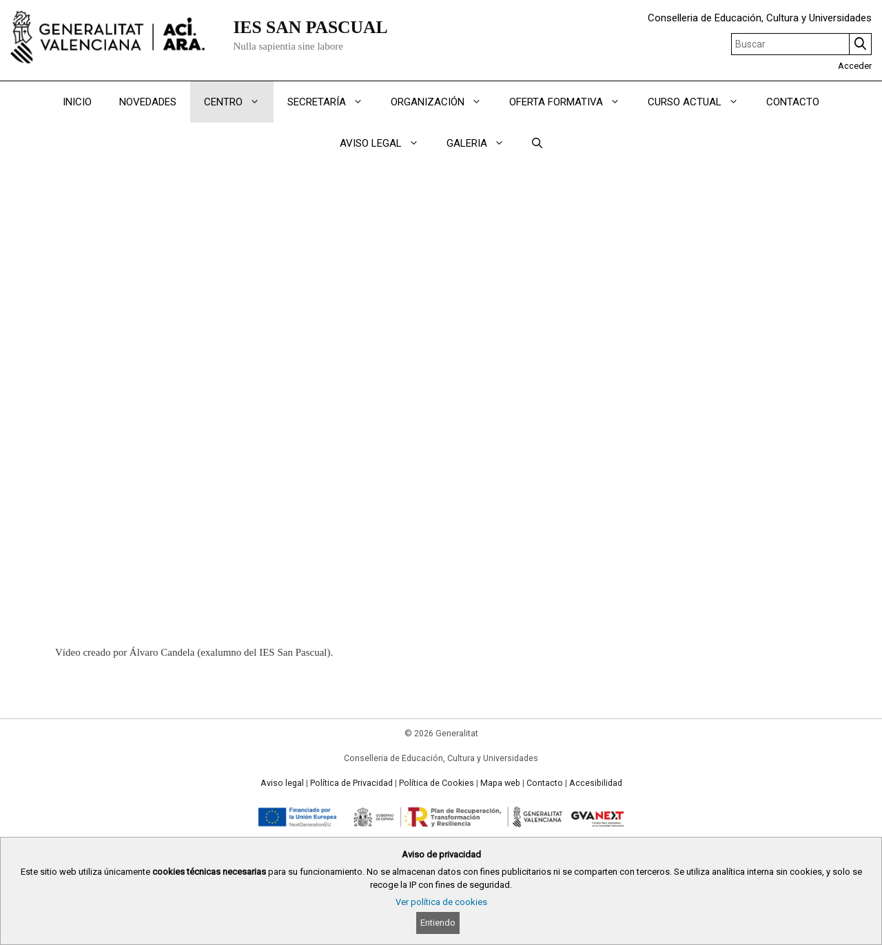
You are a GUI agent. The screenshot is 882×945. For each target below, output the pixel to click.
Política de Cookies (436, 783)
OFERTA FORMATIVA (571, 102)
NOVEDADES (147, 102)
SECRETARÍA (332, 102)
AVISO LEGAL (386, 143)
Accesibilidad (595, 783)
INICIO (77, 102)
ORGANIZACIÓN (443, 102)
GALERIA (482, 143)
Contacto (544, 783)
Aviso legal (282, 783)
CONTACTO (792, 102)
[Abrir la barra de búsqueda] (537, 143)
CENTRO (239, 102)
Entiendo (437, 922)
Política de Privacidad (351, 783)
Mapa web (500, 783)
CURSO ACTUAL (700, 102)
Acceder (855, 66)
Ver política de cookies (441, 902)
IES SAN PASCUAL (310, 27)
